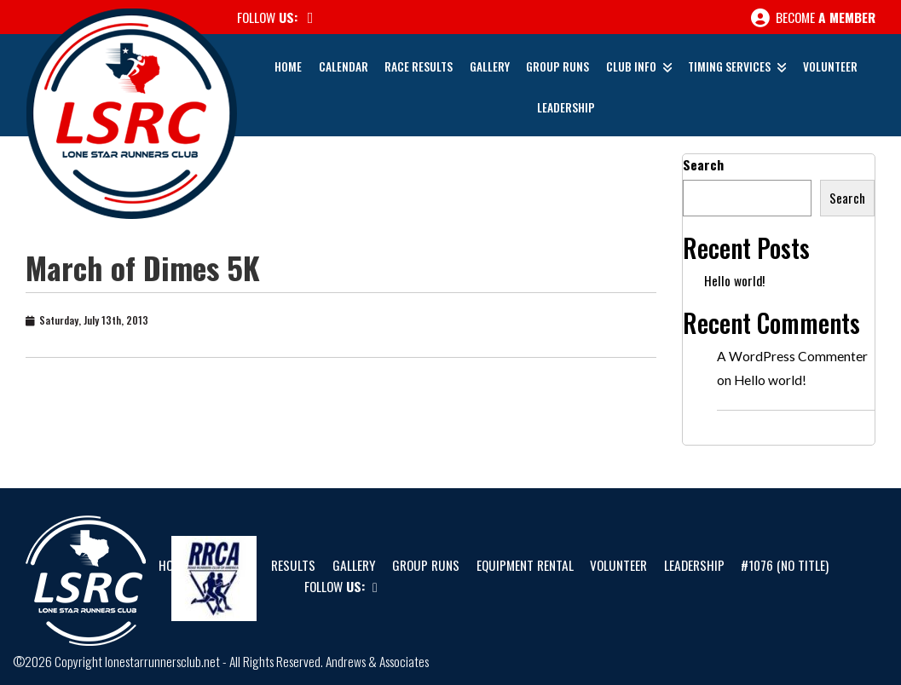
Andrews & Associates (377, 661)
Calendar (343, 66)
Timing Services (729, 66)
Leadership (566, 107)
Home (288, 66)
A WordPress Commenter (792, 356)
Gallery (490, 66)
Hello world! (734, 280)
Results (293, 564)
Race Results (418, 66)
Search (703, 164)
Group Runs (557, 66)
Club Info (631, 66)
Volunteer (830, 66)
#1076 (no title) (785, 564)
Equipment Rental (525, 564)
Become (813, 18)
